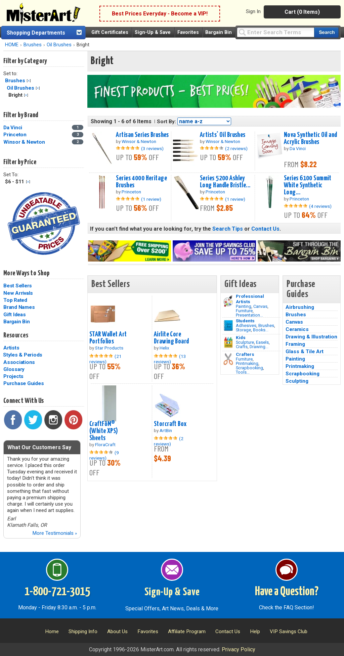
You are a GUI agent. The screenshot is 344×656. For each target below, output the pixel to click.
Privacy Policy (238, 649)
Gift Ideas (14, 315)
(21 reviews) (105, 359)
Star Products (109, 347)
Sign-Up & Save (153, 32)
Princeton (15, 135)
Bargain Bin (218, 32)
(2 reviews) (236, 148)
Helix (164, 347)
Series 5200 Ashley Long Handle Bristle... (225, 182)
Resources (15, 335)
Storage (243, 329)
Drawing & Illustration (311, 337)
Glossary (14, 369)
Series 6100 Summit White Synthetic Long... (308, 185)
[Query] (275, 32)
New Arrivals (18, 293)
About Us (117, 631)
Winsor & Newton (24, 142)
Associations (19, 362)
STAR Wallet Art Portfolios (108, 338)
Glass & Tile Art (305, 351)
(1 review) (151, 199)
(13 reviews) (170, 359)
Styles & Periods (22, 355)
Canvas (260, 306)
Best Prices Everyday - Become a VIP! (160, 13)
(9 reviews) (104, 455)
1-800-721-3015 (57, 592)
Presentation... (249, 315)
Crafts (242, 346)
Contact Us (265, 229)
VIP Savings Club (288, 631)
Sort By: (166, 122)
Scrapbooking (249, 367)
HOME (11, 45)
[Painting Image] (228, 301)
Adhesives (246, 325)
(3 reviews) (152, 148)
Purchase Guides (23, 383)
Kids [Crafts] (241, 337)
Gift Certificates (109, 32)
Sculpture (245, 342)
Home (52, 631)
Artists (11, 348)
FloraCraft (105, 444)
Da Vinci (12, 128)
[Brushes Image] (228, 326)
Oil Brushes (59, 45)
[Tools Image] (228, 359)
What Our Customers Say (39, 447)
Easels (262, 342)
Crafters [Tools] (245, 354)
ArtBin (166, 430)
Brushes (33, 45)
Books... (260, 329)
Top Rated (15, 300)
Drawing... (259, 346)
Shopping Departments (36, 33)
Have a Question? (286, 592)
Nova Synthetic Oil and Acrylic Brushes (310, 138)
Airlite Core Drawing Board (171, 338)
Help (255, 631)
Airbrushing (300, 307)
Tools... (243, 372)
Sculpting (297, 381)
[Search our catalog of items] (326, 32)
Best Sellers (17, 286)
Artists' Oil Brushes (223, 135)
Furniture (244, 310)
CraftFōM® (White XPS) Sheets (103, 431)
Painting (243, 306)
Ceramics (297, 329)
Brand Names (19, 307)
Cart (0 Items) (302, 12)
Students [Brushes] (245, 320)
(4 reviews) (320, 206)
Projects (13, 376)
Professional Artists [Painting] (250, 298)
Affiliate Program (187, 631)
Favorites (188, 32)
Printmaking (247, 363)
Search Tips (227, 229)
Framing (295, 344)
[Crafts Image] (228, 342)
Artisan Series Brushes (142, 135)
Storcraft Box (170, 424)
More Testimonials (54, 533)
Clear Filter (29, 80)
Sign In (253, 11)
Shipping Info (83, 631)
